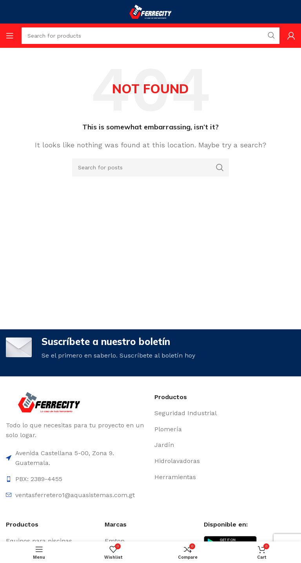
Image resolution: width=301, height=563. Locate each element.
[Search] (150, 167)
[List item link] (224, 413)
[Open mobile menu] (10, 36)
